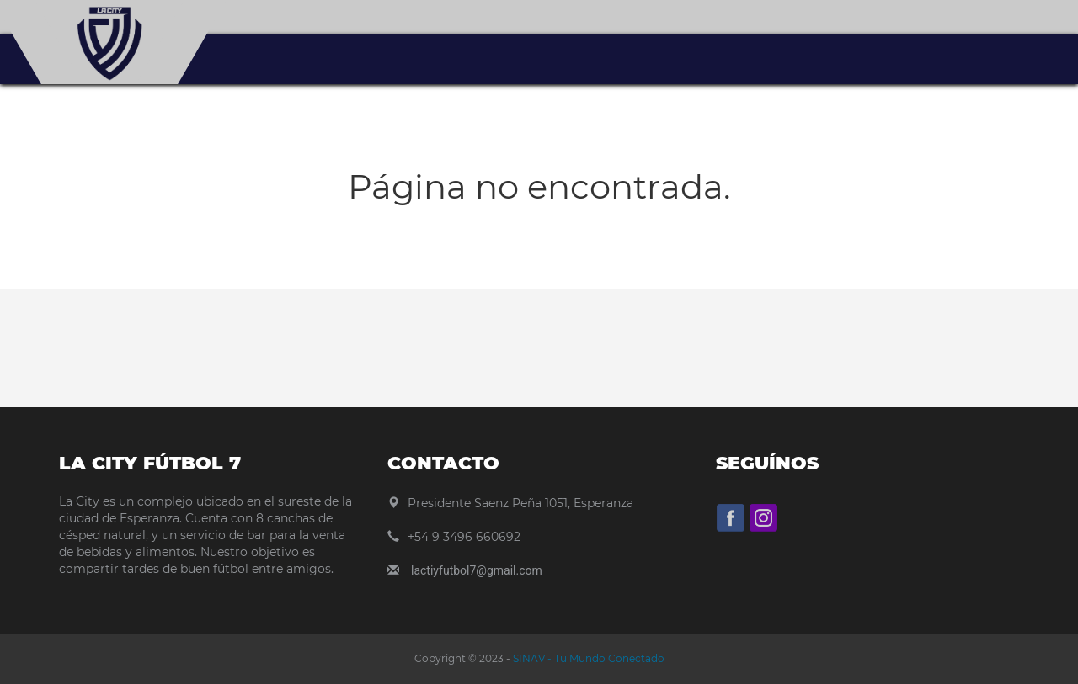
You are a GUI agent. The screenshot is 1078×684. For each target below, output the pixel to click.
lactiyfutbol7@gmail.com (476, 570)
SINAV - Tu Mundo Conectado (587, 658)
